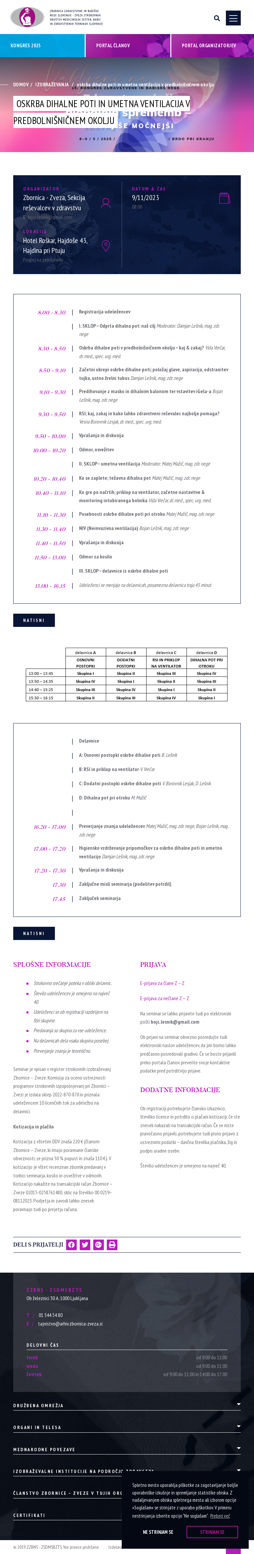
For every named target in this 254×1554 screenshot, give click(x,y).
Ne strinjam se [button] (158, 1532)
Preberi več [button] (220, 1516)
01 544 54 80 (44, 1315)
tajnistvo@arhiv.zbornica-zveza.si (64, 1323)
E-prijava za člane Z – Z (162, 983)
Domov (21, 84)
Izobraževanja (52, 84)
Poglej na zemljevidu (43, 259)
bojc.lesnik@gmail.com (47, 217)
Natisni (34, 620)
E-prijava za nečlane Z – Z (164, 998)
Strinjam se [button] (212, 1532)
